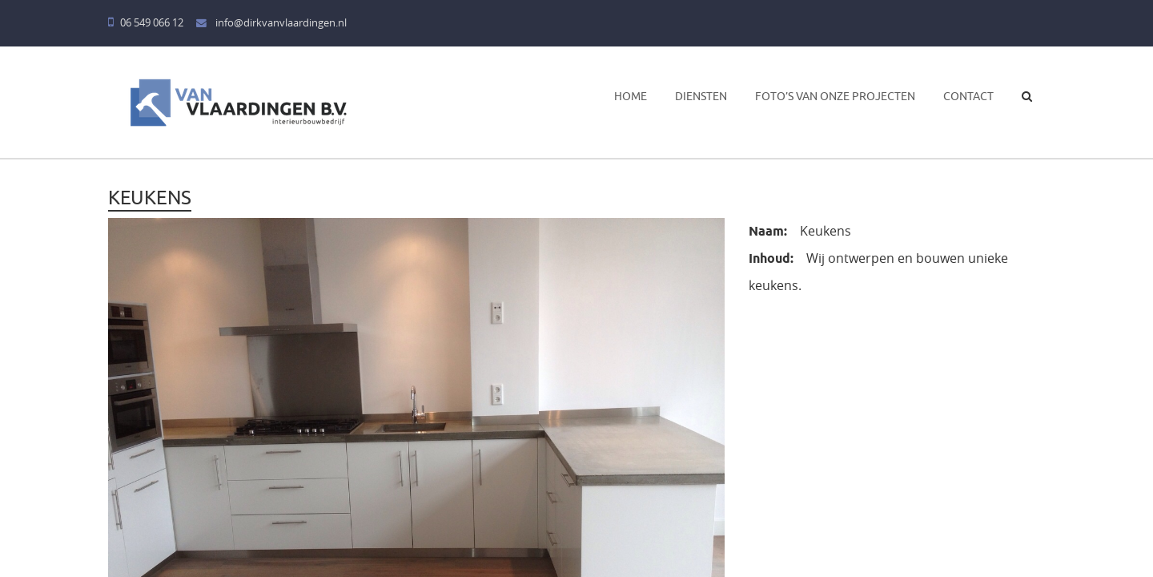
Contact (968, 96)
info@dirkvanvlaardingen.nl (271, 23)
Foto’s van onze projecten (835, 96)
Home (630, 96)
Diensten (701, 96)
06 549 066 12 (145, 23)
